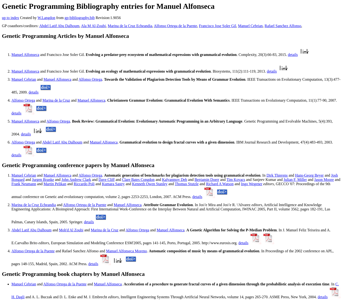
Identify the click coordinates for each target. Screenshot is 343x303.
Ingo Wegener (251, 184)
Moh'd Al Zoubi (71, 230)
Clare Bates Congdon (138, 180)
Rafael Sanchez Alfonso (283, 26)
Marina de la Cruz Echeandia (130, 26)
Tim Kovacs (236, 180)
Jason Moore (324, 180)
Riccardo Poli (84, 184)
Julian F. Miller (295, 180)
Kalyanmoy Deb (174, 180)
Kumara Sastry (113, 184)
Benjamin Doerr (207, 180)
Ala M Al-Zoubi (93, 26)
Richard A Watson (220, 184)
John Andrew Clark (76, 180)
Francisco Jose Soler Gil (217, 26)
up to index (10, 18)
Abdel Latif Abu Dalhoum (59, 26)
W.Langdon (46, 18)
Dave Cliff (106, 180)
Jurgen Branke (43, 180)
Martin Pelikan (55, 184)
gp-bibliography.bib (80, 18)
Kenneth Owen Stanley (149, 184)
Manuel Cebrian (250, 26)
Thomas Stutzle (187, 184)
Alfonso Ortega (90, 79)
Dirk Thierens (277, 175)
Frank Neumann (23, 184)
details (293, 55)
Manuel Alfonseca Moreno (126, 251)
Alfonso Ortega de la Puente (175, 26)
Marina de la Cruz (56, 100)
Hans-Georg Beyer (309, 175)
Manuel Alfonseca (25, 55)
